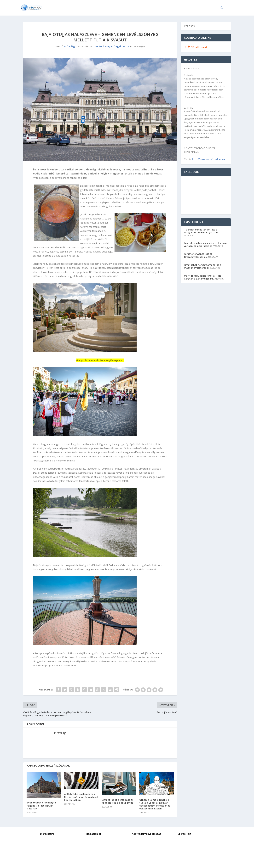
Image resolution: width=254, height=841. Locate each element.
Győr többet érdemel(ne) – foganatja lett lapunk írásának (43, 805)
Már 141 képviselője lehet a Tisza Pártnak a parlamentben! (202, 277)
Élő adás (195, 47)
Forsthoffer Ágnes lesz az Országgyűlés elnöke (198, 255)
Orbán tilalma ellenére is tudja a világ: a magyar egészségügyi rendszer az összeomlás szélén (154, 804)
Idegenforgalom (115, 46)
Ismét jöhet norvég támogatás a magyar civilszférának (202, 266)
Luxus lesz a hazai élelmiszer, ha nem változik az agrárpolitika (205, 244)
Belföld (99, 46)
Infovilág (69, 46)
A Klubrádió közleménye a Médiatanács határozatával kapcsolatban (81, 796)
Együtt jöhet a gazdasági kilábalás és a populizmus (117, 801)
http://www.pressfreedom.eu (208, 159)
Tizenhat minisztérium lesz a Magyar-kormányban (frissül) (201, 231)
